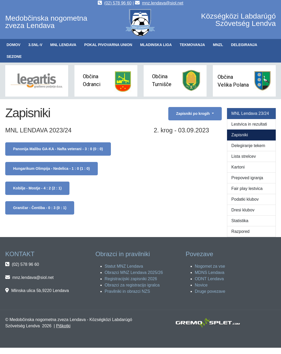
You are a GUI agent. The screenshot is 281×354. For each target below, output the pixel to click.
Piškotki (63, 326)
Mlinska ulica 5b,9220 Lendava (40, 290)
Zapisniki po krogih (193, 113)
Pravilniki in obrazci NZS (127, 291)
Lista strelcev (243, 156)
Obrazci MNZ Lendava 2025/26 (134, 272)
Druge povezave (210, 291)
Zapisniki (239, 135)
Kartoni (238, 167)
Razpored (240, 231)
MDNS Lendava (209, 272)
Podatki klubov (245, 199)
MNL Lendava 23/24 (250, 113)
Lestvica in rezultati (249, 124)
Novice (201, 285)
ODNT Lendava (209, 279)
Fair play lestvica (247, 188)
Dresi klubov (243, 210)
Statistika (239, 220)
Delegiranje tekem (248, 145)
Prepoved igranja (247, 178)
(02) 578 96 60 (118, 3)
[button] (35, 45)
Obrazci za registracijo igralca (132, 285)
